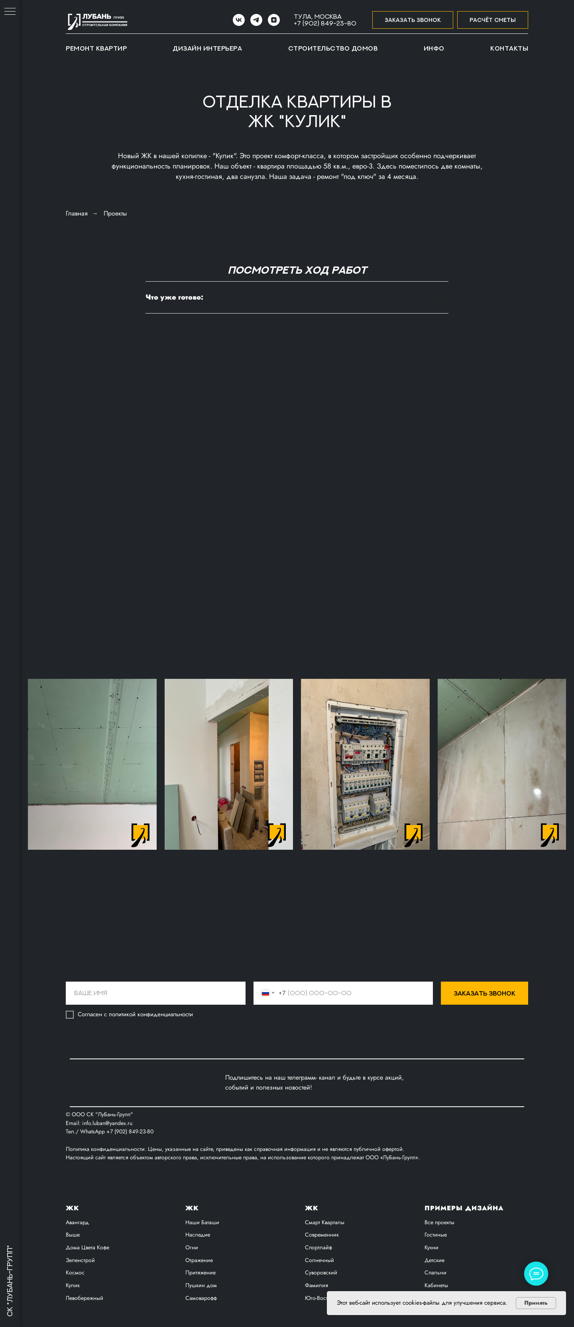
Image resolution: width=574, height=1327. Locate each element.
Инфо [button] (434, 48)
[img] (193, 1083)
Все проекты (439, 1222)
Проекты (115, 213)
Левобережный (84, 1298)
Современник (322, 1235)
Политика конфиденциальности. (107, 1149)
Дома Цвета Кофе (87, 1247)
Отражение (199, 1260)
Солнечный (319, 1260)
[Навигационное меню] (10, 12)
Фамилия (316, 1285)
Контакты (509, 48)
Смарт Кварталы (324, 1222)
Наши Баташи (202, 1222)
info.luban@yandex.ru (107, 1123)
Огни (191, 1247)
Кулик (73, 1285)
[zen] (274, 20)
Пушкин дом (201, 1285)
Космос (75, 1272)
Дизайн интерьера (207, 48)
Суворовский (321, 1272)
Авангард (77, 1222)
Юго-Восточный (324, 1298)
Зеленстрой (80, 1260)
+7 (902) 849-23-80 (325, 23)
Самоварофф (201, 1298)
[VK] (239, 20)
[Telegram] (256, 20)
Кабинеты (436, 1285)
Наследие (197, 1235)
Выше (73, 1235)
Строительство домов (333, 48)
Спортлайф (318, 1247)
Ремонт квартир (96, 48)
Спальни (435, 1272)
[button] (412, 20)
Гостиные (436, 1235)
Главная (77, 213)
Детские (434, 1260)
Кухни (431, 1247)
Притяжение (200, 1272)
